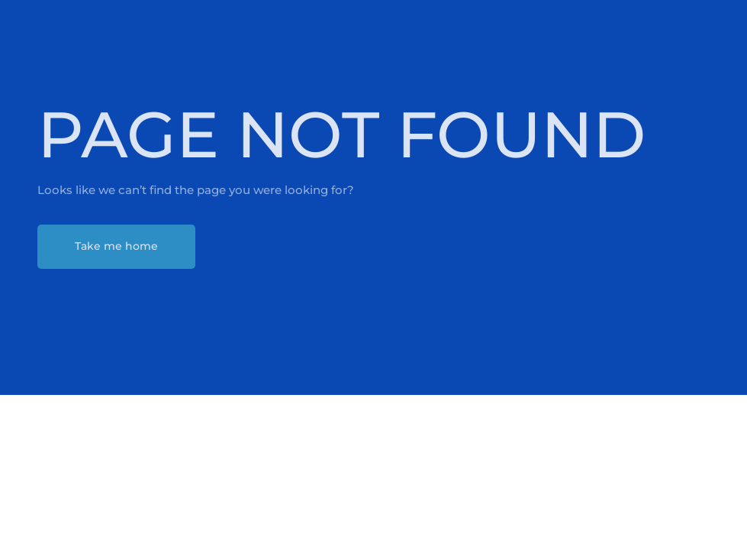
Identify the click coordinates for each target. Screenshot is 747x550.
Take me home (116, 246)
